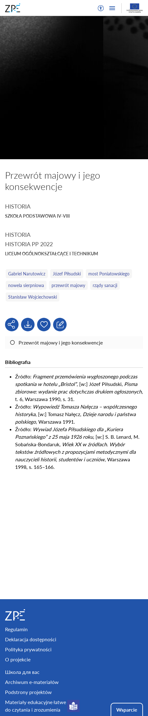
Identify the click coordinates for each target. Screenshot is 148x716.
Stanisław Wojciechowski (32, 297)
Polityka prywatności (28, 649)
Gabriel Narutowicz (26, 273)
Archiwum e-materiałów (32, 682)
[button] (101, 8)
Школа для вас (22, 672)
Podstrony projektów (28, 692)
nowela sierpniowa (26, 285)
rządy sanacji (105, 285)
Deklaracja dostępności (30, 639)
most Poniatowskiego (108, 273)
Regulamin (16, 629)
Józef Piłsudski (67, 273)
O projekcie (17, 659)
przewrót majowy (68, 285)
